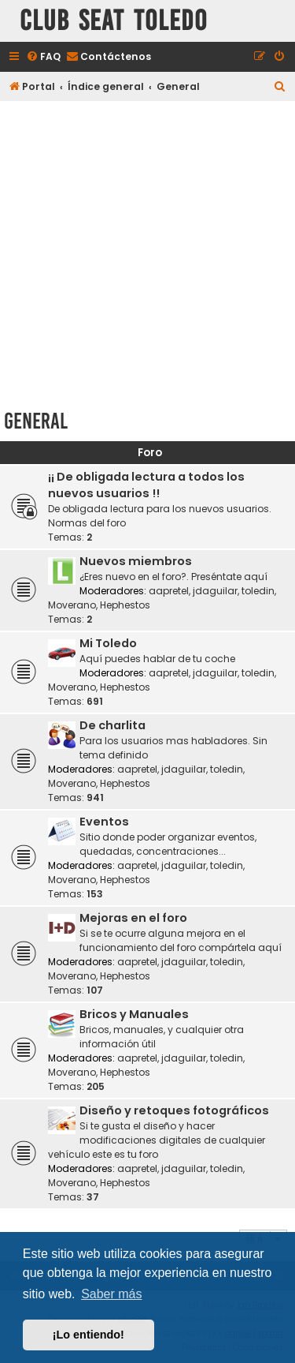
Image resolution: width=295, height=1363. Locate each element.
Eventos (104, 821)
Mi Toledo (108, 643)
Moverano (72, 605)
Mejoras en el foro (133, 918)
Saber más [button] (111, 1294)
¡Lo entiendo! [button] (88, 1334)
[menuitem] (43, 57)
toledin (258, 590)
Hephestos (125, 605)
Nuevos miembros (135, 561)
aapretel (169, 590)
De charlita (112, 725)
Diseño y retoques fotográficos (174, 1110)
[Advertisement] (147, 252)
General (36, 421)
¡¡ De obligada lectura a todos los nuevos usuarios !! (146, 485)
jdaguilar (215, 590)
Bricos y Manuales (134, 1014)
